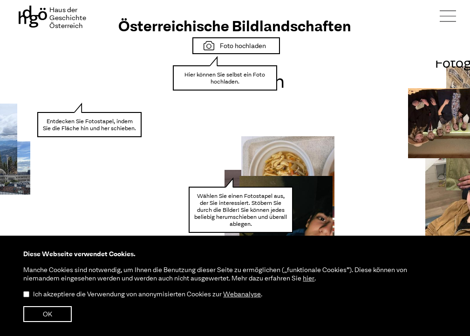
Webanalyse (242, 294)
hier (308, 278)
